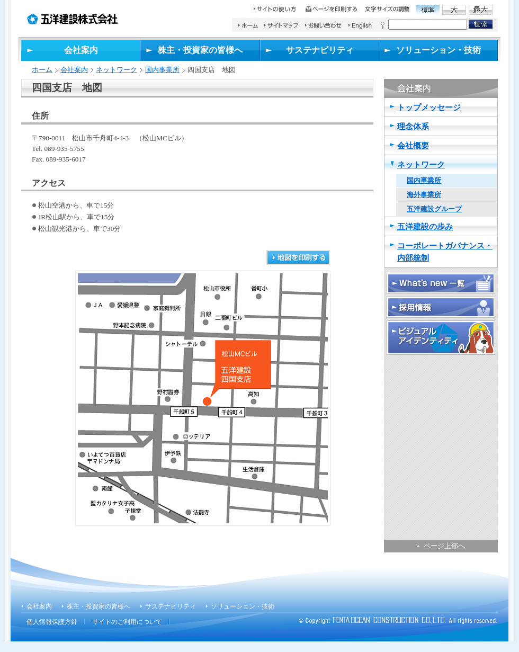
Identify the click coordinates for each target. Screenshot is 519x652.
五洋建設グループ (434, 209)
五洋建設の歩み (425, 226)
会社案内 (74, 70)
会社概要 (413, 145)
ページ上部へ (444, 546)
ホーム (42, 70)
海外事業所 (424, 195)
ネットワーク (116, 70)
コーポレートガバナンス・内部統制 (445, 251)
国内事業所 (162, 70)
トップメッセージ (429, 107)
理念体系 (413, 126)
